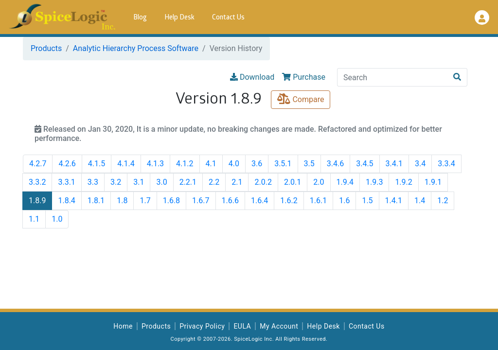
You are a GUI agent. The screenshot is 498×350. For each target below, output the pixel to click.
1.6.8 (171, 200)
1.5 (367, 200)
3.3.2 (37, 182)
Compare (300, 99)
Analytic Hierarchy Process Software (135, 48)
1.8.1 (96, 200)
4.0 (234, 163)
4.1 (211, 163)
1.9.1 (433, 182)
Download (252, 77)
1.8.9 (37, 200)
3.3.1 (66, 182)
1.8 (122, 200)
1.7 (145, 200)
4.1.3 (155, 163)
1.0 (57, 219)
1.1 (34, 219)
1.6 (344, 200)
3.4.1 (394, 163)
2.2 (214, 182)
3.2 (115, 182)
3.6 (256, 163)
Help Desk (179, 17)
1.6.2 (288, 200)
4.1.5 (96, 163)
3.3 (93, 182)
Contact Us (228, 17)
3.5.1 (282, 163)
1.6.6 (230, 200)
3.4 (420, 163)
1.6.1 (318, 200)
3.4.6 (335, 163)
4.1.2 (184, 163)
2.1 (236, 182)
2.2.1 (187, 182)
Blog (140, 17)
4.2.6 (66, 163)
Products (46, 48)
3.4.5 (364, 163)
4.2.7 (37, 163)
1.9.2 (403, 182)
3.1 (138, 182)
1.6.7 (200, 200)
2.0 (318, 182)
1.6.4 (259, 200)
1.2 (442, 200)
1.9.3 (374, 182)
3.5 (309, 163)
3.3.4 (446, 163)
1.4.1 (393, 200)
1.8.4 (66, 200)
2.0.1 (292, 182)
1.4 (419, 200)
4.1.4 (125, 163)
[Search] (392, 77)
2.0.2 (262, 182)
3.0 (161, 182)
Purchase (303, 77)
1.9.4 (345, 182)
